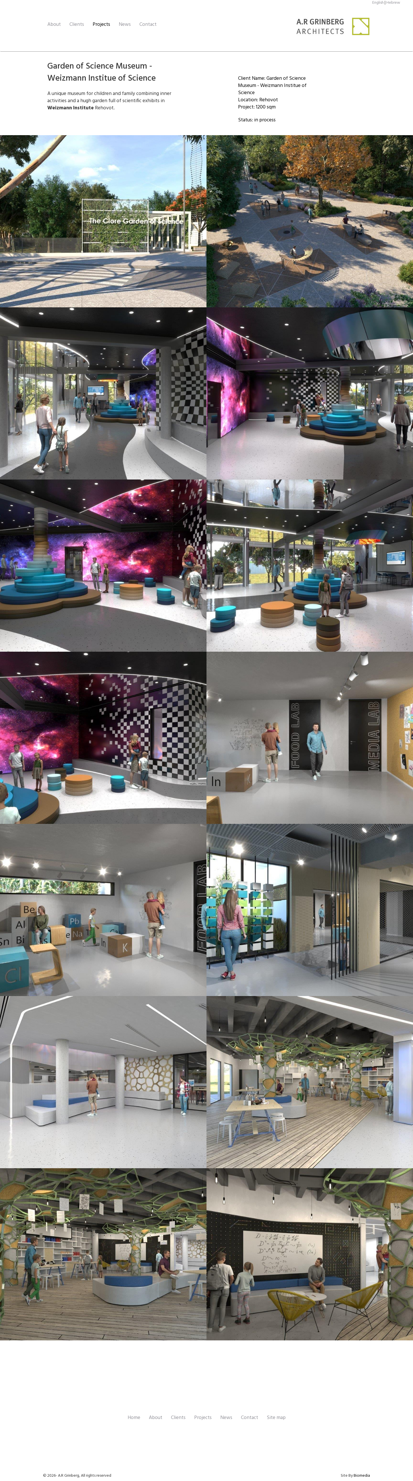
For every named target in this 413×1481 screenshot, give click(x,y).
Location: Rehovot (258, 100)
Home (134, 1418)
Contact (148, 24)
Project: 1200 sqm (257, 107)
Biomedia (362, 1475)
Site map (276, 1418)
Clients (76, 24)
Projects (101, 24)
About (54, 24)
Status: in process (257, 120)
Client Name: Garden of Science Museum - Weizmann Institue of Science (272, 85)
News (125, 24)
